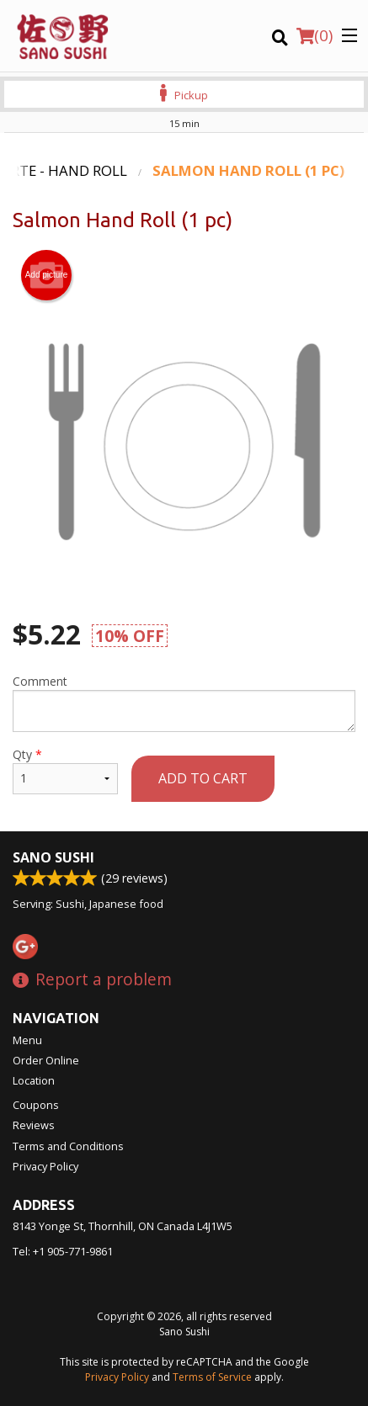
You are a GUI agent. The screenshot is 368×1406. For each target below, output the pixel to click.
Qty (65, 770)
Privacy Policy (45, 1166)
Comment (184, 702)
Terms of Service (212, 1377)
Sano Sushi (53, 857)
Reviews (34, 1125)
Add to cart (203, 778)
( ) (314, 35)
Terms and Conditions (68, 1146)
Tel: (63, 1251)
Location (34, 1080)
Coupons (36, 1104)
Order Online (46, 1060)
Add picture (46, 275)
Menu (27, 1040)
